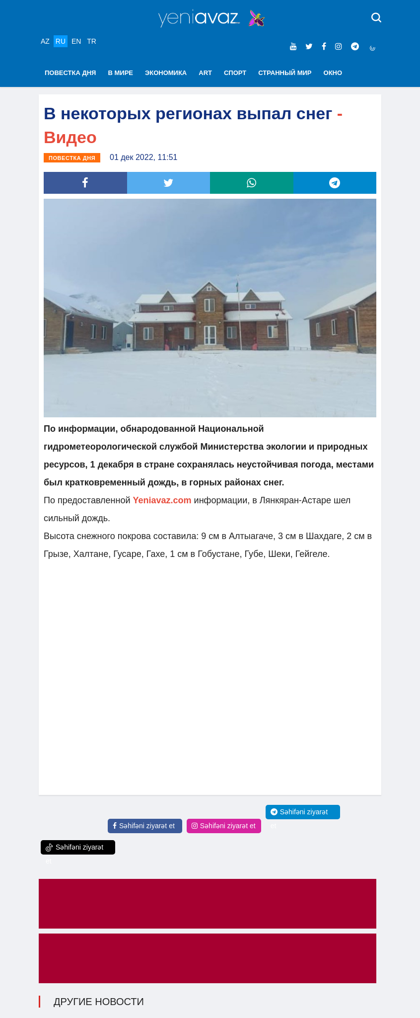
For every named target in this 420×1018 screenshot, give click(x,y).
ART (205, 73)
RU (61, 41)
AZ (45, 41)
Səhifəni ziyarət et (144, 826)
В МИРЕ (120, 73)
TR (91, 41)
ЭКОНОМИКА (166, 73)
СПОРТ (235, 73)
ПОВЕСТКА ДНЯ (70, 73)
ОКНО (333, 73)
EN (76, 41)
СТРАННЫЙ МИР (284, 73)
